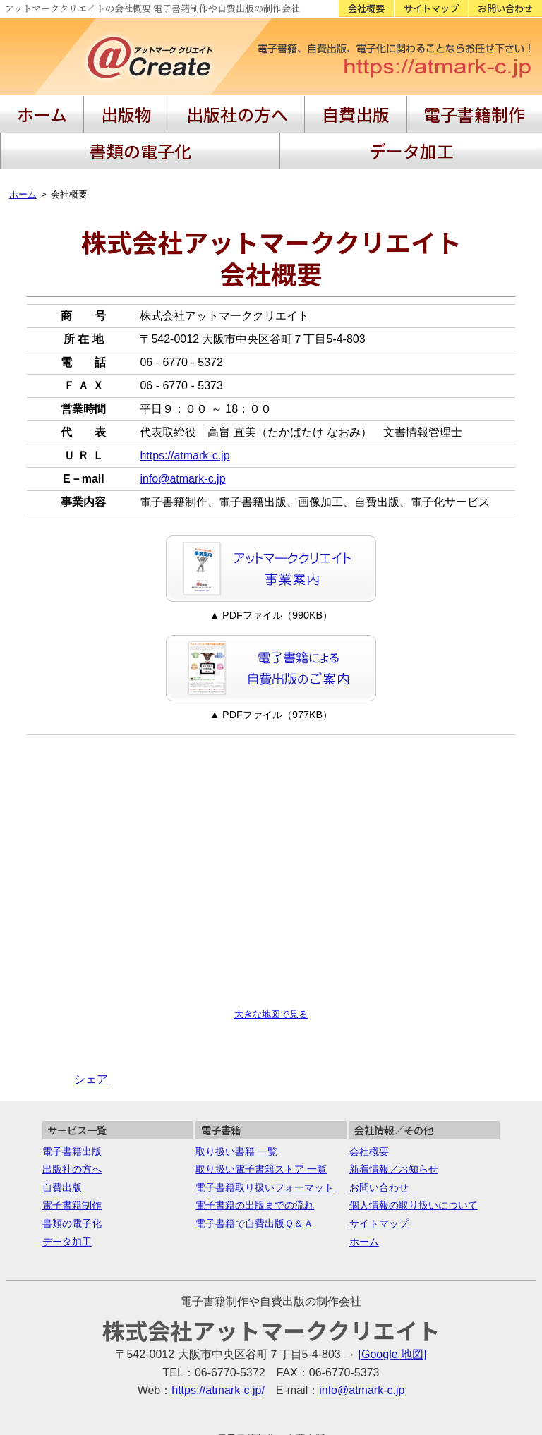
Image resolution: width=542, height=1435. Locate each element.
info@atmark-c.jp (182, 432)
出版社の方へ (157, 109)
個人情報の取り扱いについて (413, 1158)
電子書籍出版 (72, 1104)
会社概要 (366, 8)
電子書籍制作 (320, 109)
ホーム (27, 109)
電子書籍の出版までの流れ (254, 1158)
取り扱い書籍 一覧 (236, 1104)
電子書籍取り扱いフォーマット (264, 1140)
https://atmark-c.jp (184, 409)
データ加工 (502, 109)
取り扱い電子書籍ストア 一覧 (261, 1122)
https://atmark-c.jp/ (218, 1344)
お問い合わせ (505, 8)
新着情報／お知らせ (393, 1122)
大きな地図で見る (271, 967)
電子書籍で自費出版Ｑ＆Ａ (254, 1176)
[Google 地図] (393, 1308)
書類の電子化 (414, 109)
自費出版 (238, 109)
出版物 (83, 109)
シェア (91, 1033)
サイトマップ (431, 8)
